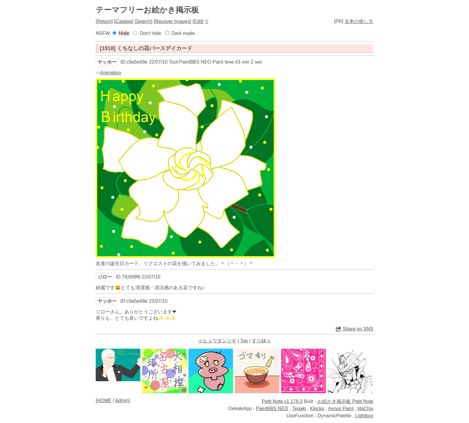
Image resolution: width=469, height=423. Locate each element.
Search (143, 21)
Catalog (123, 21)
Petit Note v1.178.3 (282, 401)
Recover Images (172, 21)
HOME (104, 400)
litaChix (365, 408)
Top (244, 340)
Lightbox (364, 415)
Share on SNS (354, 328)
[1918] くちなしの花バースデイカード (146, 48)
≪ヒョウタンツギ (217, 340)
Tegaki (299, 408)
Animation (110, 72)
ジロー (105, 276)
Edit (198, 21)
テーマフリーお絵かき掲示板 (147, 9)
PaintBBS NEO (272, 408)
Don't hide (150, 33)
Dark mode (183, 33)
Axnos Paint (341, 408)
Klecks (317, 408)
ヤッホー (107, 61)
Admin (122, 400)
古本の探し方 (359, 21)
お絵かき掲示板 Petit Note (345, 401)
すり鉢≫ (261, 340)
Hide (124, 33)
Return (104, 21)
